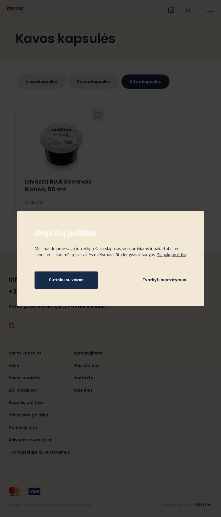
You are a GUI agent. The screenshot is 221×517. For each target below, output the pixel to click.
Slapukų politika (171, 254)
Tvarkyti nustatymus (164, 280)
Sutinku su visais (66, 280)
